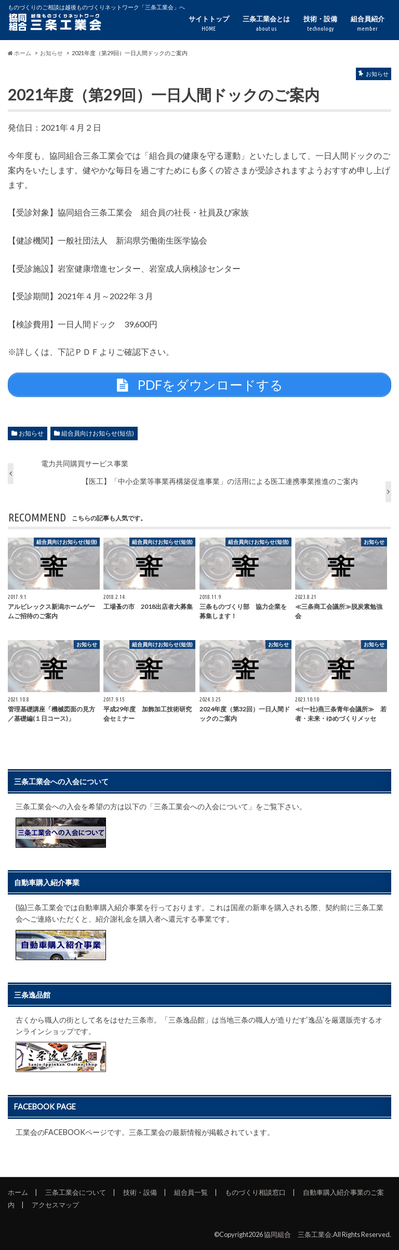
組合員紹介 (367, 24)
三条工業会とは (266, 24)
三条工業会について (75, 1192)
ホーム (18, 1192)
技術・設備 (320, 24)
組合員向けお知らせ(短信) (97, 433)
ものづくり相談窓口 (255, 1192)
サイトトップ (209, 24)
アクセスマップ (55, 1205)
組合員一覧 (191, 1192)
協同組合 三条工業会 (297, 1234)
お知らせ (31, 433)
